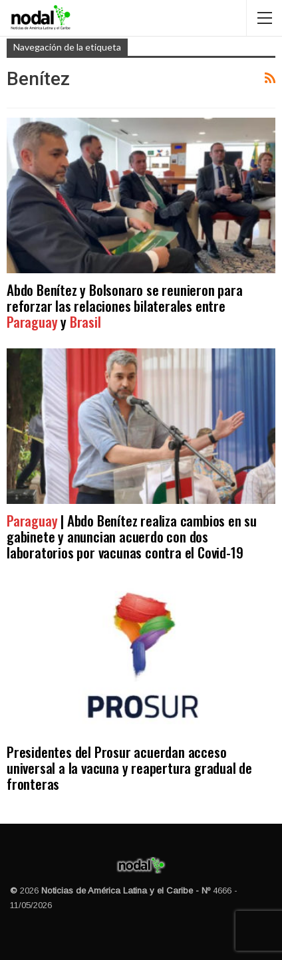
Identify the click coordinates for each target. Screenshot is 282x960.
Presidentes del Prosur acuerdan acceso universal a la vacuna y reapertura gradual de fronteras (129, 767)
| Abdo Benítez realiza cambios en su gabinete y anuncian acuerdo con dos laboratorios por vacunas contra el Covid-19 (132, 536)
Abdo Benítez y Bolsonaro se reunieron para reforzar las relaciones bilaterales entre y (125, 305)
